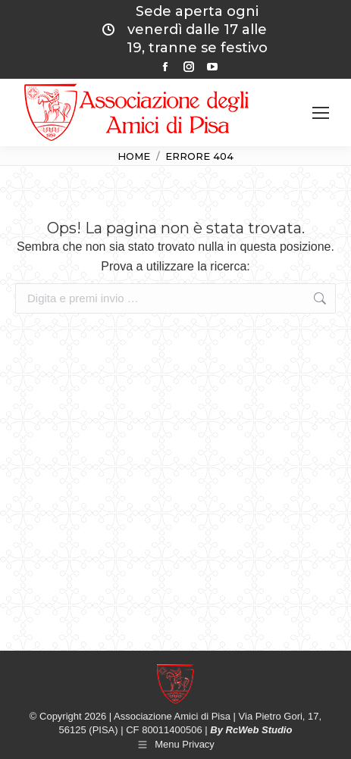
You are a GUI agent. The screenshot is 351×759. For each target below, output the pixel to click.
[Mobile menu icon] (321, 113)
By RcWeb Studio (251, 730)
